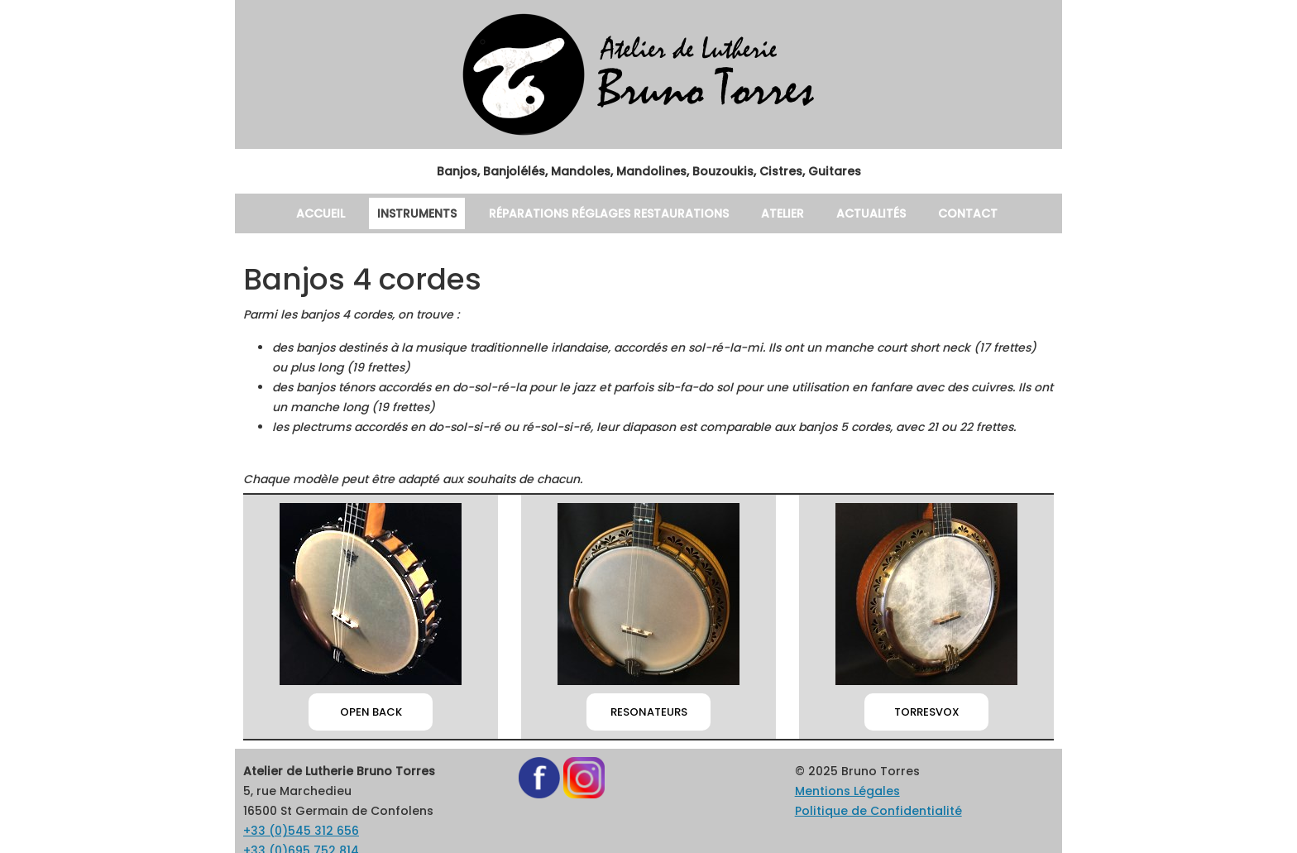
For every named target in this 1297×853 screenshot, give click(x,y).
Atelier (790, 213)
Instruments (408, 213)
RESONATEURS (648, 672)
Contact (983, 213)
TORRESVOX (926, 672)
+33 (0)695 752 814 (289, 810)
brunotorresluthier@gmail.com (314, 830)
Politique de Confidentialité (859, 770)
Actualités (885, 213)
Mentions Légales (836, 751)
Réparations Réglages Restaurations (607, 213)
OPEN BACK (370, 672)
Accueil (307, 213)
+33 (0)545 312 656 (289, 790)
